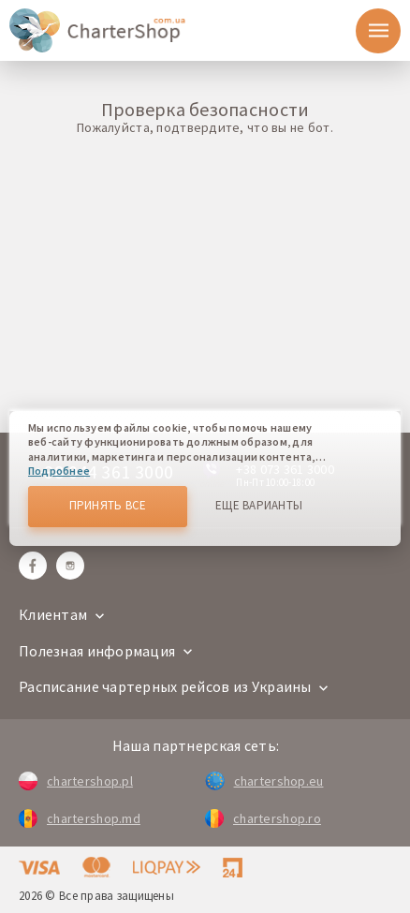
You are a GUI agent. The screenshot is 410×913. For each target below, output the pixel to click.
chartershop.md (79, 818)
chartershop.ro (263, 818)
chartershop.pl (76, 781)
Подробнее (59, 471)
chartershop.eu (264, 781)
